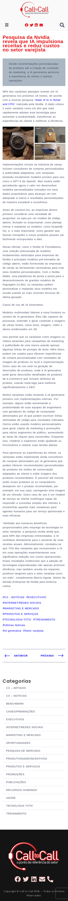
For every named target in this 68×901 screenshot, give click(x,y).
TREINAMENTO (16, 813)
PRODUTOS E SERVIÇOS (23, 766)
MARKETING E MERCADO (23, 735)
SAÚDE (11, 797)
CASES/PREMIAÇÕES (20, 711)
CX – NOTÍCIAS (16, 695)
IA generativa (12, 630)
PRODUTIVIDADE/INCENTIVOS (26, 758)
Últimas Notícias (14, 625)
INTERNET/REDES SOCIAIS (24, 727)
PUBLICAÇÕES (16, 782)
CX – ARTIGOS (16, 687)
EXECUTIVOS (15, 719)
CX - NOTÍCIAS (14, 597)
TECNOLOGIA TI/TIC (19, 805)
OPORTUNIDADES (18, 742)
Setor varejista (34, 630)
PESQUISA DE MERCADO (23, 750)
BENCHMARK (15, 703)
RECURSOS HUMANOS (21, 789)
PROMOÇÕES (15, 774)
